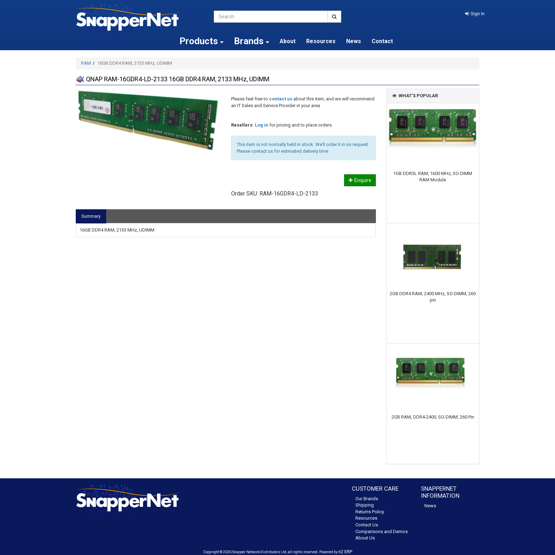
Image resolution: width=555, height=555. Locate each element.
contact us (280, 98)
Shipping (364, 505)
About (288, 41)
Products (201, 41)
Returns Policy (369, 511)
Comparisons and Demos (381, 531)
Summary (91, 216)
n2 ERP (345, 551)
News (353, 41)
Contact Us (366, 524)
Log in (261, 125)
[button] (475, 13)
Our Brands (366, 498)
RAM (86, 63)
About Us (365, 538)
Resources (321, 41)
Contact (382, 41)
